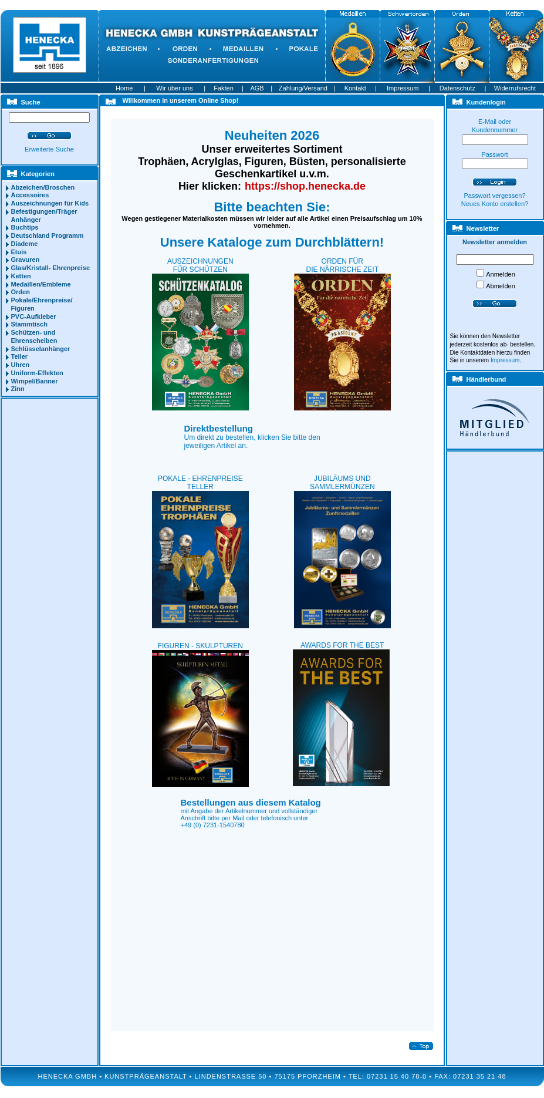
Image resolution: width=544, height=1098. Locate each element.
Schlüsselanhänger (40, 348)
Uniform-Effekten (37, 372)
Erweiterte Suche (49, 149)
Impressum (402, 88)
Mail (238, 817)
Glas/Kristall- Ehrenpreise (50, 267)
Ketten (21, 275)
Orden (20, 291)
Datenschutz (457, 88)
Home (124, 88)
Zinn (18, 388)
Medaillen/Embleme (41, 284)
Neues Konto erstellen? (494, 203)
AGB (256, 88)
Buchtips (25, 227)
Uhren (20, 364)
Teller (19, 356)
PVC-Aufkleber (33, 316)
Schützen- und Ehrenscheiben (34, 336)
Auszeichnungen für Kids (50, 203)
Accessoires (30, 194)
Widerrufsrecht (515, 88)
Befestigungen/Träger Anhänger (44, 215)
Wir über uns (174, 88)
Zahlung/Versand (303, 88)
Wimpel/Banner (34, 381)
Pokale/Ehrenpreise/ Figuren (42, 304)
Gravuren (25, 259)
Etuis (19, 251)
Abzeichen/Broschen (43, 187)
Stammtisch (29, 324)
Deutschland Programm (47, 235)
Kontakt (355, 88)
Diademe (24, 243)
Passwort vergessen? (494, 195)
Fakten (224, 88)
